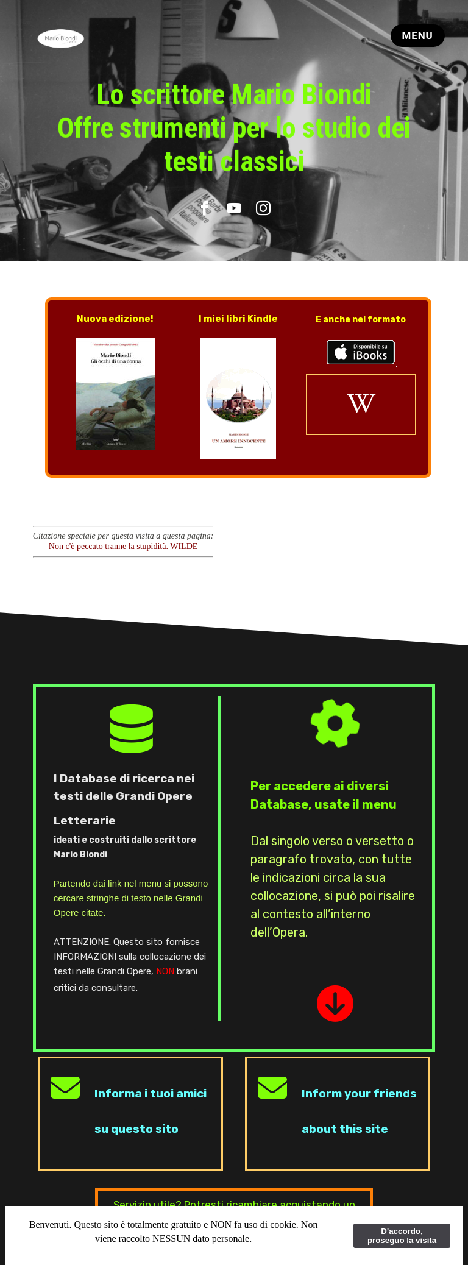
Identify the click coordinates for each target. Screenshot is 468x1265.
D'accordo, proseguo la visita (401, 1236)
